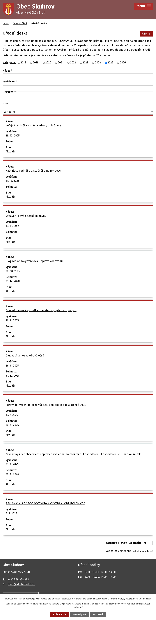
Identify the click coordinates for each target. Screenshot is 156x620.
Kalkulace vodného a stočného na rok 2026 (33, 170)
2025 (110, 62)
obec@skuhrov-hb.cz (21, 584)
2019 (36, 62)
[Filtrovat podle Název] (78, 76)
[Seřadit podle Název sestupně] (12, 70)
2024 (98, 62)
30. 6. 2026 (12, 474)
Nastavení (98, 614)
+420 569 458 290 (18, 579)
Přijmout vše (59, 614)
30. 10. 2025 (13, 271)
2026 (123, 62)
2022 (73, 62)
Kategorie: (9, 62)
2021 (60, 62)
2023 (85, 62)
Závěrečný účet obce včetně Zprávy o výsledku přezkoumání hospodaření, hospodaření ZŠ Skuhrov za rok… (74, 454)
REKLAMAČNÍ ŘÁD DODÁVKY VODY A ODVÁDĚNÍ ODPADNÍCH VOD (45, 503)
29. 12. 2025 (13, 135)
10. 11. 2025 (13, 226)
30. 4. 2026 (12, 425)
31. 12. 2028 (13, 281)
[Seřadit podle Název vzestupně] (12, 69)
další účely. (145, 598)
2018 (23, 62)
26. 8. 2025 (12, 320)
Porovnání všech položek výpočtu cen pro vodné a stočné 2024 (46, 405)
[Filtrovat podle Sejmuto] (78, 100)
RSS (147, 33)
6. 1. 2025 (11, 513)
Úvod (6, 23)
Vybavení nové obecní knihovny (26, 216)
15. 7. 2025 (12, 415)
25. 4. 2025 (12, 464)
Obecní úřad (20, 23)
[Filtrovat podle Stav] (78, 112)
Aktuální (11, 151)
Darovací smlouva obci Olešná (25, 355)
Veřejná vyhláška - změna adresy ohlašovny (33, 125)
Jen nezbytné (79, 614)
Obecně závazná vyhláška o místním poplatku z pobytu (41, 310)
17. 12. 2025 (12, 180)
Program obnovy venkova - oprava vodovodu (34, 261)
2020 (48, 62)
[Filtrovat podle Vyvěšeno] (78, 88)
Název (6, 70)
